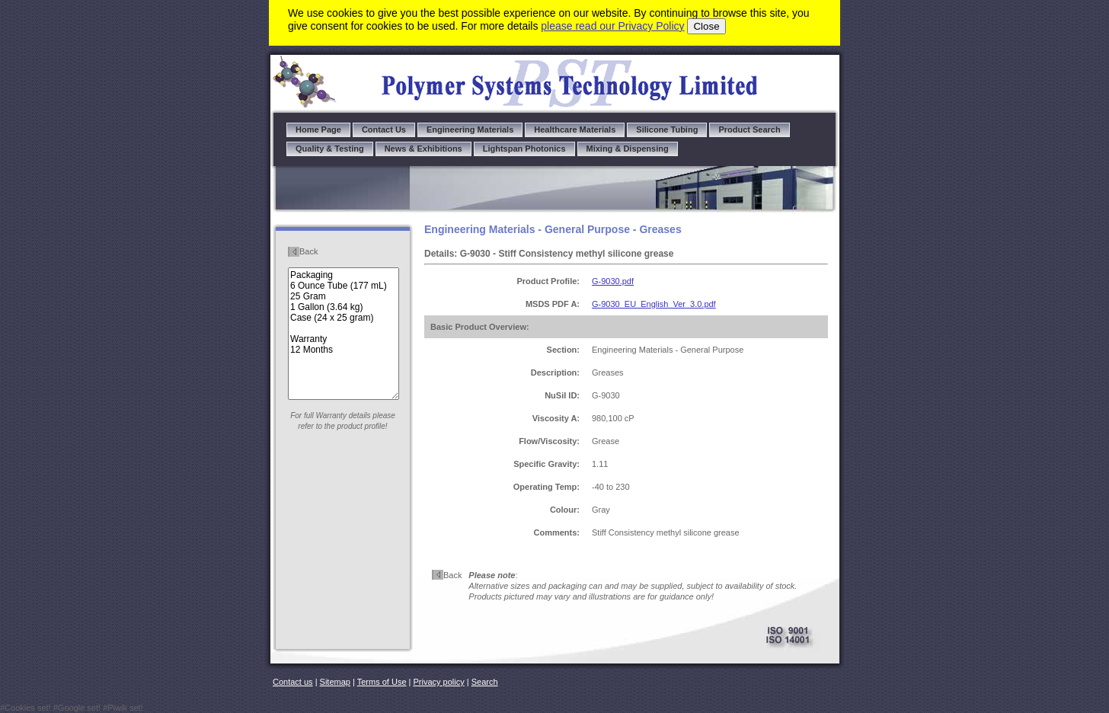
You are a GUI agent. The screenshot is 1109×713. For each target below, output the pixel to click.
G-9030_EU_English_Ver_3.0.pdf (654, 304)
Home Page (318, 129)
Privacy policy (439, 681)
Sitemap (335, 681)
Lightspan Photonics (524, 148)
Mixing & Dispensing (627, 148)
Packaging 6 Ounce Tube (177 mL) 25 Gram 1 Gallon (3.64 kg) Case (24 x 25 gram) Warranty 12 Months (343, 333)
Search (484, 681)
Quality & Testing (330, 148)
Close (706, 26)
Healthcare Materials (574, 129)
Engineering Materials (470, 129)
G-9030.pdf (613, 281)
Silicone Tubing (667, 129)
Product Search (749, 129)
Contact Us (384, 129)
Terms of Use (382, 681)
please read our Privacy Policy (612, 26)
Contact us (293, 681)
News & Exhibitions (423, 148)
